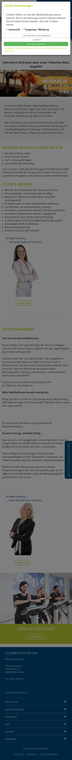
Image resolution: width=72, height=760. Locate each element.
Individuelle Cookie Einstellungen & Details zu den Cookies (29, 48)
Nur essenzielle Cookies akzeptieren (37, 35)
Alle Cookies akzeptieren (36, 44)
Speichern (37, 40)
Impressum (9, 50)
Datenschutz (59, 48)
